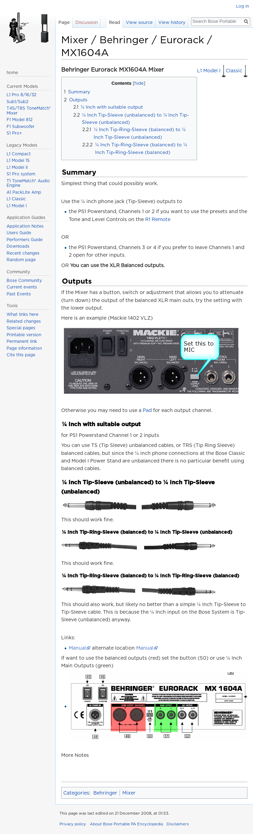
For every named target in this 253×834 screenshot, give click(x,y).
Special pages (21, 327)
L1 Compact (19, 153)
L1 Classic (16, 198)
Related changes (24, 321)
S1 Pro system (21, 173)
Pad (147, 410)
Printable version (24, 334)
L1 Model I (211, 70)
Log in (242, 6)
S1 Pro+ (14, 133)
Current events (22, 287)
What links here (22, 314)
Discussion (86, 22)
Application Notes (25, 226)
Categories (76, 793)
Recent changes (23, 253)
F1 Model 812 (19, 119)
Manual (77, 648)
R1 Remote (157, 219)
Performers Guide (25, 239)
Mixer (128, 793)
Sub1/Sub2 (17, 101)
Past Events (19, 293)
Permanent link (22, 341)
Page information (24, 348)
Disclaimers (178, 824)
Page (64, 22)
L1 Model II (17, 167)
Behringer (105, 793)
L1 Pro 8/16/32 (21, 94)
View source (139, 22)
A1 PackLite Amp (24, 192)
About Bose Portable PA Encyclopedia (126, 824)
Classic (236, 70)
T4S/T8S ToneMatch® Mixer (29, 111)
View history (172, 22)
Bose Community (24, 280)
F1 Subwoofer (21, 126)
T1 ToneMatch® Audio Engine (28, 183)
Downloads (18, 246)
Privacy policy (72, 824)
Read (114, 22)
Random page (21, 259)
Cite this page (21, 354)
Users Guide (19, 232)
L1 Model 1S (18, 160)
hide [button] (138, 83)
